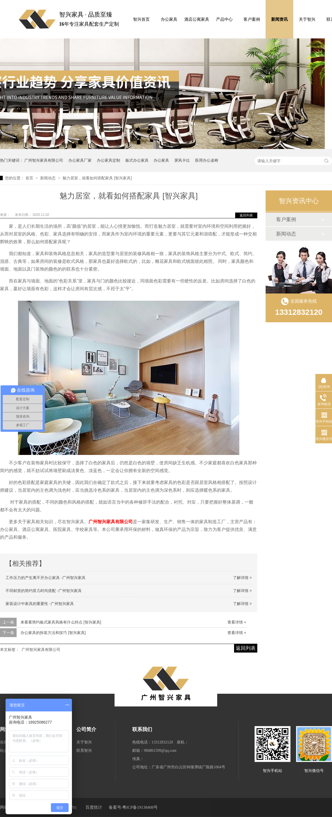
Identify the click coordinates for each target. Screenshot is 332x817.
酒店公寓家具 (196, 19)
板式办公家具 (137, 160)
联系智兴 (84, 750)
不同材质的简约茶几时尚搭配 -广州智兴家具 (44, 590)
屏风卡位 (182, 160)
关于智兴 (307, 19)
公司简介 (86, 729)
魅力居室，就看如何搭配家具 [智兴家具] (97, 178)
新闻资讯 (279, 19)
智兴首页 (141, 19)
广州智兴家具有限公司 (43, 160)
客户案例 (251, 19)
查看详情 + (236, 622)
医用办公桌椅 (206, 160)
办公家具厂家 (80, 160)
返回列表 (246, 215)
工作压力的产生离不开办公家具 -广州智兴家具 (45, 577)
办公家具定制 (108, 160)
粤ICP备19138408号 (140, 807)
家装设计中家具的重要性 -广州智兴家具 (40, 603)
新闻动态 (48, 178)
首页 (29, 178)
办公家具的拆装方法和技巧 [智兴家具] (53, 632)
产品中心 (224, 19)
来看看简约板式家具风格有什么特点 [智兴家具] (60, 622)
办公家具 (169, 19)
